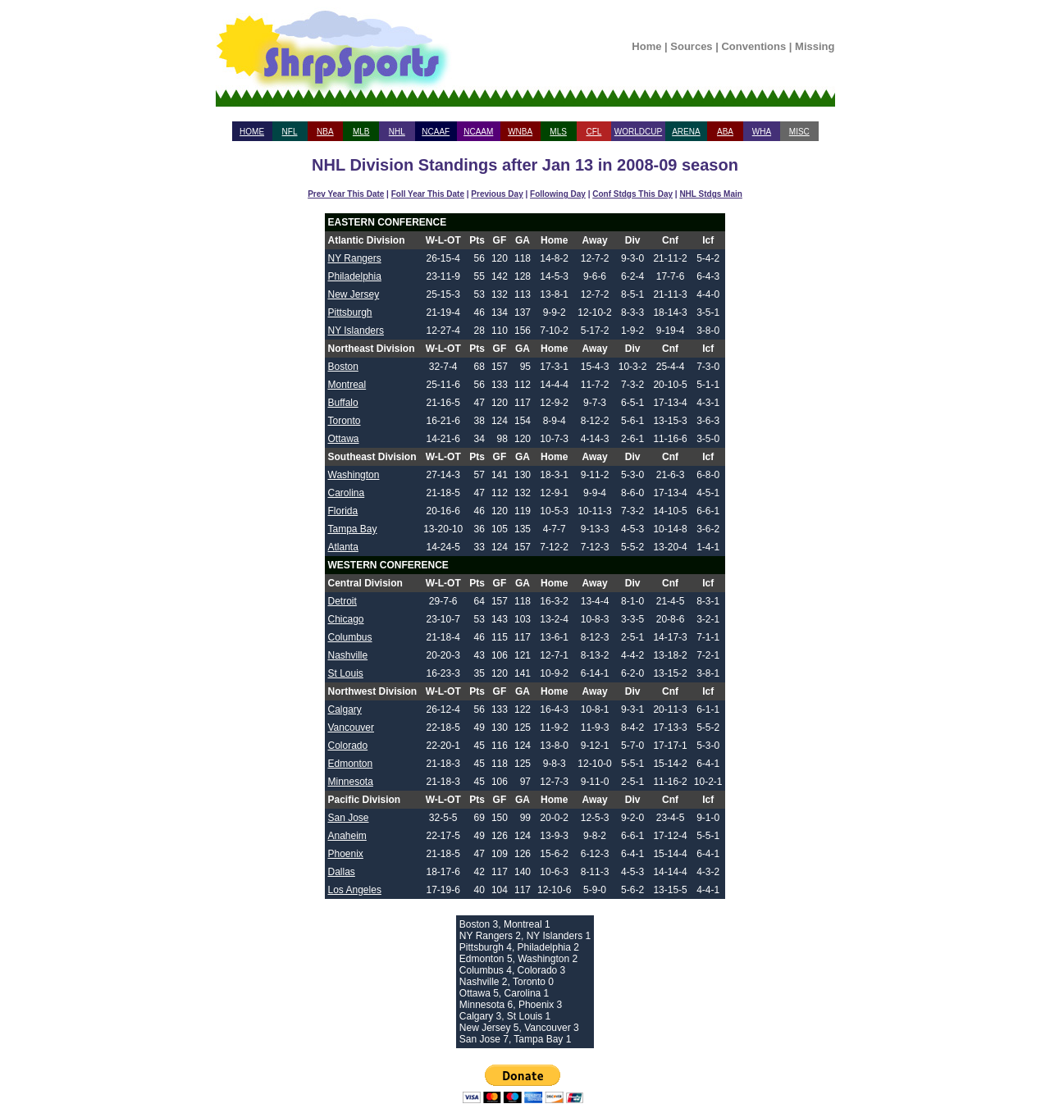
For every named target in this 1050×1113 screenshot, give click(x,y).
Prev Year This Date (346, 193)
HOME (252, 131)
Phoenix (345, 854)
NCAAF (436, 131)
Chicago (346, 619)
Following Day (558, 193)
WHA (761, 131)
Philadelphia (354, 276)
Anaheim (347, 836)
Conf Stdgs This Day (632, 193)
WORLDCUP (638, 131)
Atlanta (343, 547)
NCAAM (478, 131)
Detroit (342, 601)
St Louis (345, 673)
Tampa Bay (352, 529)
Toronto (344, 420)
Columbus (350, 637)
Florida (343, 511)
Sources (691, 46)
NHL (397, 131)
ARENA (686, 131)
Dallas (341, 872)
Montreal (347, 384)
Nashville (348, 655)
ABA (725, 131)
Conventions (753, 46)
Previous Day (497, 193)
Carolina (346, 493)
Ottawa (343, 439)
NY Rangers (354, 258)
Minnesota (350, 781)
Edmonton (350, 763)
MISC (799, 131)
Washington (354, 475)
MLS (558, 131)
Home (646, 46)
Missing (814, 46)
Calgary (345, 709)
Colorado (348, 745)
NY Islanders (356, 330)
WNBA (520, 131)
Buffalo (343, 402)
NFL (290, 131)
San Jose (348, 817)
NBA (325, 131)
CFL (593, 131)
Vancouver (351, 727)
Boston (343, 366)
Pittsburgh (350, 312)
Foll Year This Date (427, 193)
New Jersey (354, 294)
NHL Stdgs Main (710, 193)
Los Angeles (354, 890)
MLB (361, 131)
